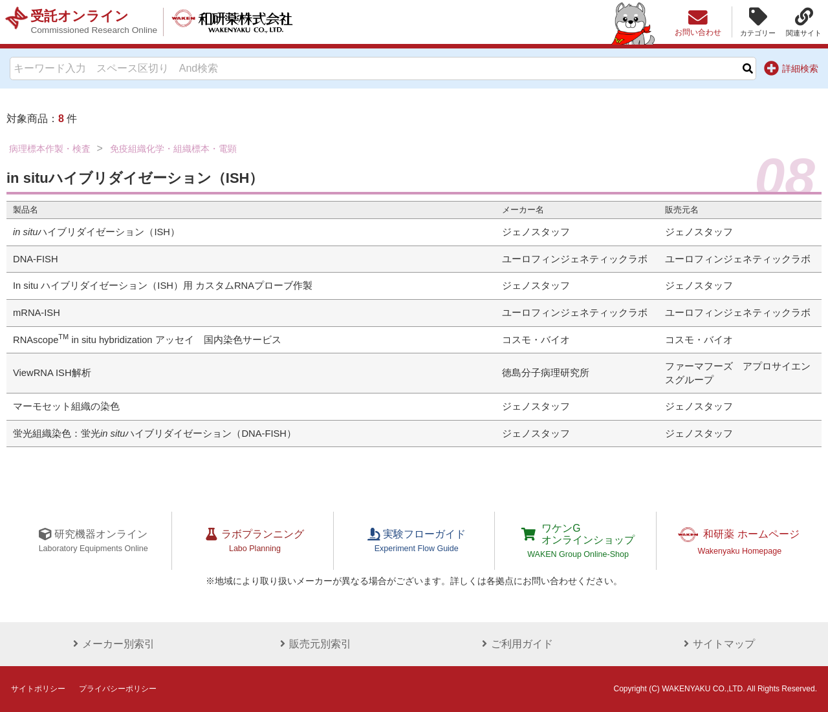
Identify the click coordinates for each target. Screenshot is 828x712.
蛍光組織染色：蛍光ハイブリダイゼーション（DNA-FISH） (154, 433)
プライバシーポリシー (118, 688)
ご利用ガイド (514, 643)
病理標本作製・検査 (50, 148)
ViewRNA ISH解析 (52, 373)
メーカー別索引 (111, 643)
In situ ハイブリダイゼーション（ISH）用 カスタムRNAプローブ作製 (162, 285)
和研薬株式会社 (236, 22)
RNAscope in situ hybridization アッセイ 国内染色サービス (147, 340)
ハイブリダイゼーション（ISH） (96, 232)
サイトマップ (716, 643)
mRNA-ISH (36, 313)
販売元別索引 (313, 643)
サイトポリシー (38, 688)
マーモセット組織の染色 (66, 406)
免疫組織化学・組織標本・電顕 (173, 148)
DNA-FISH (35, 259)
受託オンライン (95, 22)
